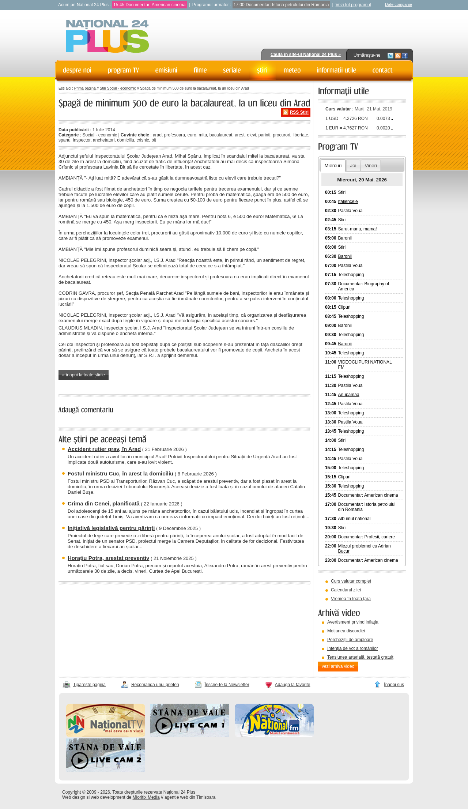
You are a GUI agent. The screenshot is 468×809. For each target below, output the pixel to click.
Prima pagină (85, 88)
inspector (81, 140)
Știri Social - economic (118, 88)
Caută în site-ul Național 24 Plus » (306, 54)
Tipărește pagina (89, 684)
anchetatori (103, 140)
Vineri (371, 165)
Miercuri (332, 165)
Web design (73, 797)
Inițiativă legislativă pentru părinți (111, 528)
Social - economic (99, 135)
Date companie (398, 4)
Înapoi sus (394, 684)
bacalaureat (221, 135)
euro (192, 135)
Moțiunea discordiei (346, 630)
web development (108, 797)
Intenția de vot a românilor (352, 648)
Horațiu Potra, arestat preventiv (108, 558)
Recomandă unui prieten (155, 684)
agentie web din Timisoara (190, 797)
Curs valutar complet (351, 581)
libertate (300, 135)
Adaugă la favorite (292, 684)
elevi (251, 135)
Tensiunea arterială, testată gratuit (360, 657)
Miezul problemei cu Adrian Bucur (364, 548)
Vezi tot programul (353, 4)
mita (203, 135)
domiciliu (125, 140)
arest (240, 135)
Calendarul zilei (346, 589)
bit (153, 140)
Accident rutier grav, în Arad (104, 449)
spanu (64, 140)
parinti (264, 135)
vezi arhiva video (338, 666)
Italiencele (348, 201)
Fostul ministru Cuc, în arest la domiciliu (120, 473)
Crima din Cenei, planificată (104, 503)
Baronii (345, 238)
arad (157, 135)
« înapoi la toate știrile (83, 374)
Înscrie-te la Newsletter (227, 684)
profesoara (174, 135)
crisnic (142, 140)
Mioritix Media (146, 797)
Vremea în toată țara (351, 598)
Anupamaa (348, 394)
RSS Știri (299, 112)
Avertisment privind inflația (352, 622)
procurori (281, 135)
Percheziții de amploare (350, 639)
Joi (353, 165)
